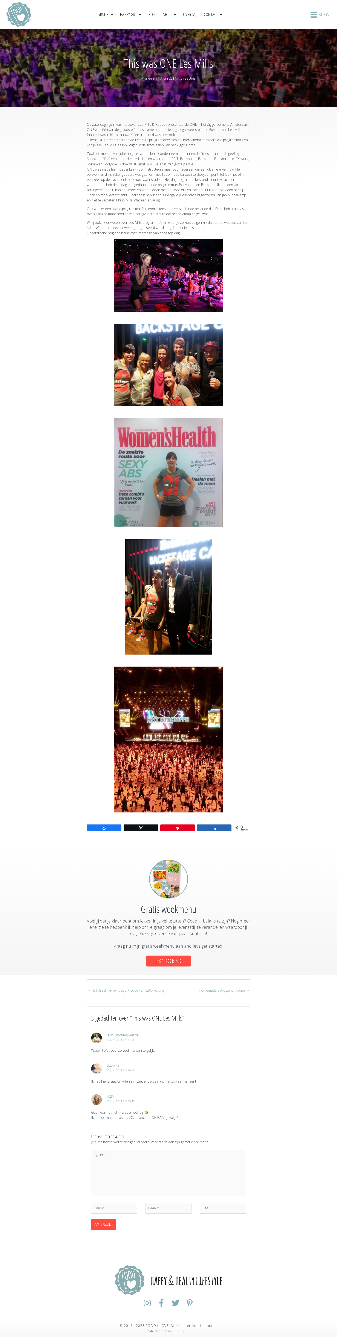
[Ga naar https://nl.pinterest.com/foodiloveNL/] (192, 1303)
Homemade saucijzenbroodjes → (224, 989)
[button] (168, 959)
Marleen (147, 78)
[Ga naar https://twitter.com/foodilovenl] (176, 1303)
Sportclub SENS (99, 158)
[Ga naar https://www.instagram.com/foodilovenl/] (145, 1303)
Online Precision (176, 1331)
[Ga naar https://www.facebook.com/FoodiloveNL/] (161, 1303)
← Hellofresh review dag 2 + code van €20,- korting (126, 989)
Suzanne (112, 1065)
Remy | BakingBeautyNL (122, 1034)
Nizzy (110, 1096)
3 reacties (188, 78)
